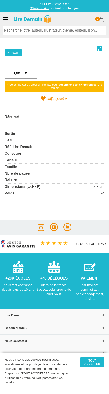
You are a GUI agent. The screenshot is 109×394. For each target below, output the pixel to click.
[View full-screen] (99, 48)
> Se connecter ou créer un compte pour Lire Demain (54, 86)
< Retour (13, 52)
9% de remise (39, 8)
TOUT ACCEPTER (92, 362)
